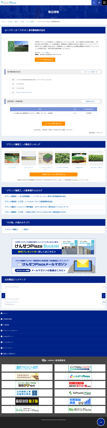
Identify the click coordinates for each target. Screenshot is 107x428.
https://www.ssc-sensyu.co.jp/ (24, 92)
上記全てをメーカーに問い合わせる (53, 174)
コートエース (12, 167)
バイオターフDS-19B (62, 167)
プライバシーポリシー (10, 330)
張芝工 (26, 229)
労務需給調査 (7, 319)
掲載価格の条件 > (91, 101)
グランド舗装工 (30, 21)
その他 (22, 21)
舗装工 (16, 21)
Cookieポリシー (8, 336)
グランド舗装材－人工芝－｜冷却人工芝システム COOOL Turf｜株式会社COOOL (35, 212)
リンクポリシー (8, 342)
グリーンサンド (28, 167)
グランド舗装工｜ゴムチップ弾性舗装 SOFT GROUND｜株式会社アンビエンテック (37, 207)
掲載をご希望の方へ (9, 354)
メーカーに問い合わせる (45, 59)
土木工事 (10, 21)
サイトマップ (7, 348)
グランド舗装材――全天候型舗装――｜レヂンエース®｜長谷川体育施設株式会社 (35, 196)
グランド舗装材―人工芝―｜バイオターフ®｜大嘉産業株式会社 (29, 201)
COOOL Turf (79, 167)
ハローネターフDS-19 (96, 167)
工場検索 (6, 325)
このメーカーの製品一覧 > (90, 72)
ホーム (3, 21)
